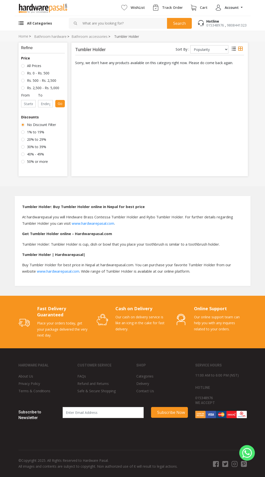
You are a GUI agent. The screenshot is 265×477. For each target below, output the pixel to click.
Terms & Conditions (34, 391)
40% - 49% (35, 154)
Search (179, 23)
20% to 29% (36, 139)
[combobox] (123, 23)
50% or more (37, 161)
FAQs (81, 376)
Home (23, 36)
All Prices (34, 65)
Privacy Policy (29, 383)
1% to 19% (35, 132)
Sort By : (182, 49)
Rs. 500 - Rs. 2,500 (41, 80)
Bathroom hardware (50, 36)
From (25, 95)
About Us (25, 376)
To (40, 95)
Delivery (142, 383)
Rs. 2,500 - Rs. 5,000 (43, 87)
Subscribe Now (171, 412)
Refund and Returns (93, 383)
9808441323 (237, 25)
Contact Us (145, 391)
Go (60, 103)
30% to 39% (36, 146)
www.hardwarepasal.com (93, 223)
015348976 (215, 25)
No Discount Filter (41, 124)
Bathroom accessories (89, 36)
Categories (144, 376)
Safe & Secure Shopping (96, 391)
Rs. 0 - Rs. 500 (38, 73)
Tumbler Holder (126, 36)
